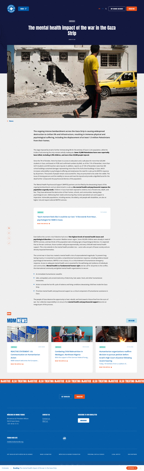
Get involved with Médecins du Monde (20, 454)
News (11, 121)
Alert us (45, 421)
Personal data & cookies (96, 454)
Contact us (46, 419)
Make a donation (45, 454)
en (99, 8)
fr (103, 8)
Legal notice (116, 454)
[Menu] (23, 9)
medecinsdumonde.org (15, 442)
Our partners (132, 454)
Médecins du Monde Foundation (69, 454)
